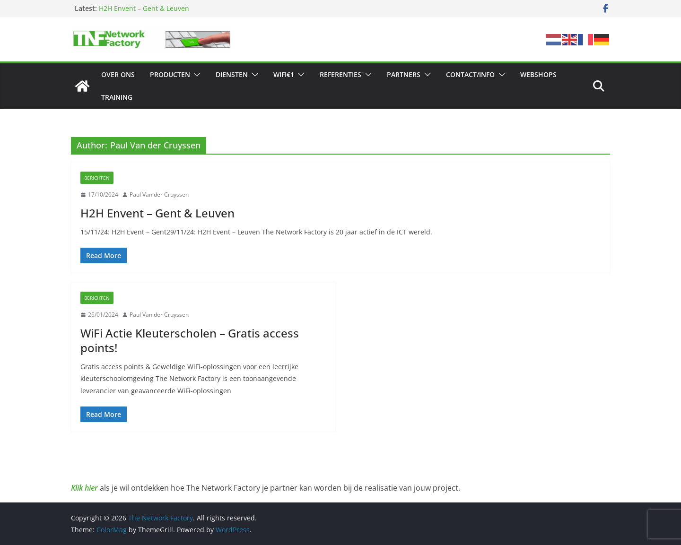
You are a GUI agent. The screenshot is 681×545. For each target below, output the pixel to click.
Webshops (538, 74)
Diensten (232, 74)
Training (116, 97)
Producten (170, 74)
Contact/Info (470, 74)
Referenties (340, 74)
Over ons (118, 74)
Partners (403, 74)
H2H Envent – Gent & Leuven (144, 8)
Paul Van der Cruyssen (159, 194)
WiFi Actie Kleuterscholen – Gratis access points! (189, 340)
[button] (195, 74)
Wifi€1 (283, 74)
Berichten (97, 177)
